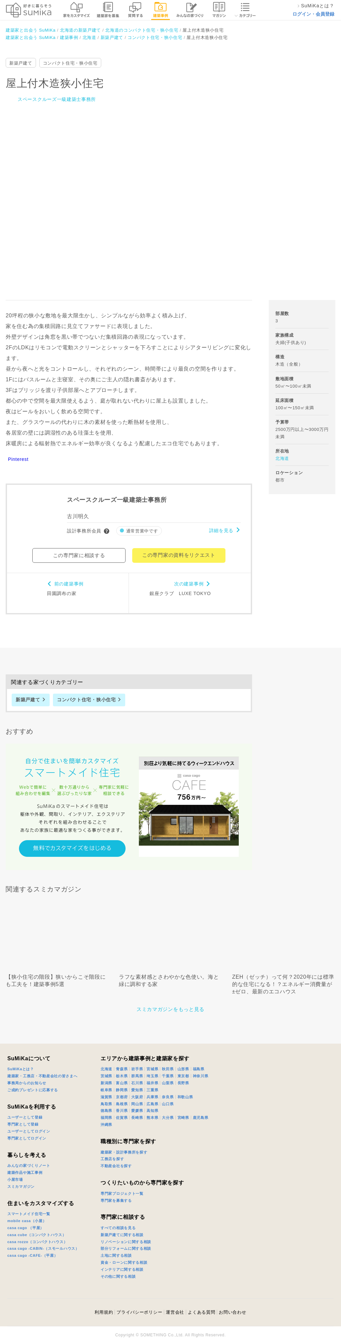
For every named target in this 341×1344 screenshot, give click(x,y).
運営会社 (175, 1312)
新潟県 (106, 1083)
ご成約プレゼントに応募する (32, 1090)
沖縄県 (106, 1125)
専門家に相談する (123, 1217)
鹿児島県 (200, 1118)
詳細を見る (221, 530)
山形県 (183, 1069)
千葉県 (167, 1076)
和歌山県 (185, 1097)
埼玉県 (152, 1076)
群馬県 (137, 1076)
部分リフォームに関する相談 (126, 1248)
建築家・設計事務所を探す (124, 1152)
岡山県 (137, 1104)
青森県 (122, 1069)
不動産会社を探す (116, 1166)
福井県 (152, 1083)
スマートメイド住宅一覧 (28, 1214)
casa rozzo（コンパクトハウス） (37, 1242)
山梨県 (167, 1083)
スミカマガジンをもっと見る (170, 1009)
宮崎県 (183, 1118)
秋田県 (167, 1069)
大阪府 (137, 1097)
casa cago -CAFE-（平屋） (32, 1255)
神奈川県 (200, 1076)
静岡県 (122, 1090)
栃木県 (122, 1076)
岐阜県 (106, 1090)
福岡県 (106, 1118)
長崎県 (137, 1118)
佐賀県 (122, 1118)
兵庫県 (152, 1097)
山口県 (167, 1104)
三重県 (152, 1090)
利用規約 (104, 1312)
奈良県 (167, 1097)
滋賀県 (106, 1097)
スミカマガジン (21, 1186)
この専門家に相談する (79, 555)
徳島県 (106, 1111)
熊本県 (152, 1118)
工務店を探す (112, 1159)
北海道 (282, 458)
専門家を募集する (116, 1200)
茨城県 (106, 1076)
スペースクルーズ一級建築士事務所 (57, 99)
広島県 (152, 1104)
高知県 (152, 1111)
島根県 (122, 1104)
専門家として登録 (23, 1124)
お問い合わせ (232, 1312)
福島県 (198, 1069)
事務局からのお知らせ (26, 1083)
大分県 (167, 1118)
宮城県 (152, 1069)
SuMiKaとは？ (20, 1069)
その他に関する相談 (118, 1276)
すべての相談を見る (118, 1228)
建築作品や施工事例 (24, 1173)
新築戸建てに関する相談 (122, 1235)
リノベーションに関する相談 (126, 1242)
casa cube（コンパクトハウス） (36, 1235)
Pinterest (18, 459)
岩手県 (137, 1069)
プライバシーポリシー (139, 1312)
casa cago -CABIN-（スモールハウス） (43, 1248)
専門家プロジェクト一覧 (122, 1193)
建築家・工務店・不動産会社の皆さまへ (42, 1076)
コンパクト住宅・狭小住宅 (70, 63)
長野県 (183, 1083)
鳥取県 (106, 1104)
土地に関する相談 (116, 1255)
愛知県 (137, 1090)
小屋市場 (15, 1179)
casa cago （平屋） (25, 1228)
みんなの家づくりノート (28, 1166)
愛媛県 (137, 1111)
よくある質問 (201, 1312)
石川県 (137, 1083)
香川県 (122, 1111)
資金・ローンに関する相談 (124, 1262)
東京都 (183, 1076)
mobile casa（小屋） (26, 1221)
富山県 (122, 1083)
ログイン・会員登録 (313, 14)
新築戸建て (20, 63)
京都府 (122, 1097)
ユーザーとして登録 (24, 1117)
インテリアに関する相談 (122, 1269)
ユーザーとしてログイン (28, 1131)
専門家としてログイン (26, 1138)
